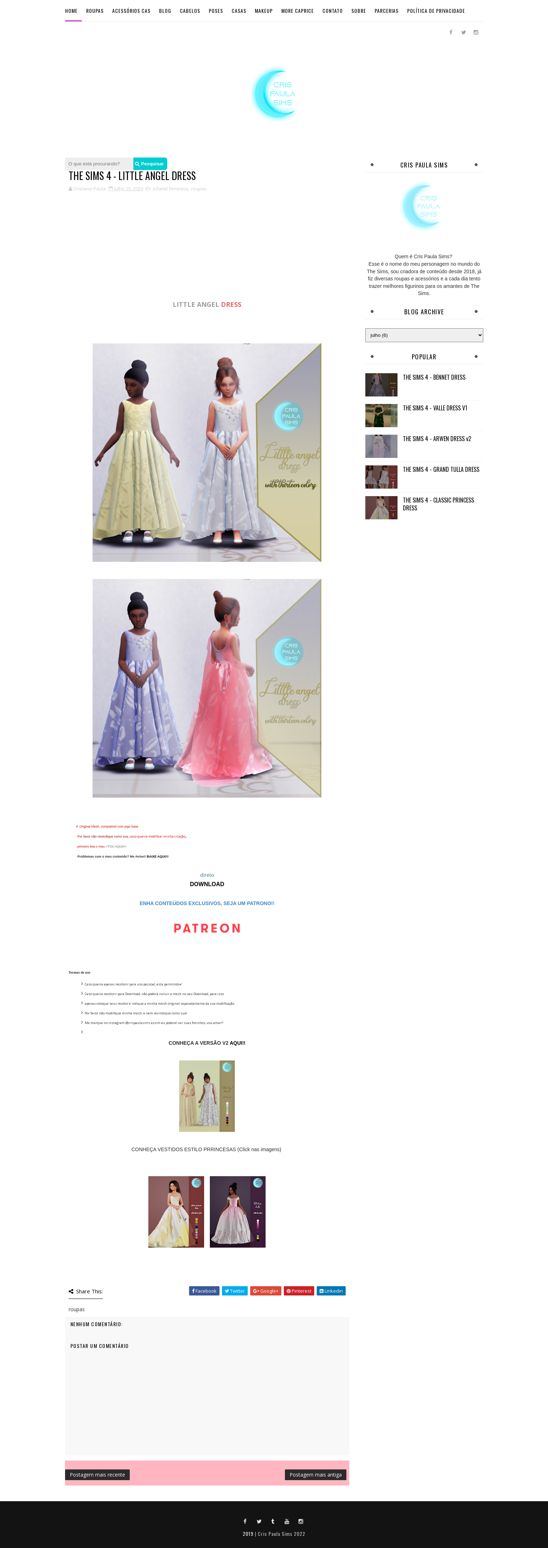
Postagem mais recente (97, 1474)
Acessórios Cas (131, 10)
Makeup (264, 10)
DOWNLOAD (207, 884)
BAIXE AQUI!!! (157, 856)
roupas (199, 188)
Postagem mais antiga (316, 1474)
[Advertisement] (207, 250)
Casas (239, 10)
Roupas (95, 10)
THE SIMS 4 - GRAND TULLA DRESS (441, 469)
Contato (332, 10)
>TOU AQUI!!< (116, 846)
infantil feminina (170, 188)
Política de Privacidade (436, 10)
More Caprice (297, 10)
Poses (216, 10)
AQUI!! (237, 1043)
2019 (248, 1533)
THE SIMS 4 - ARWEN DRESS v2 (437, 438)
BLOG (165, 10)
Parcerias (387, 10)
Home (71, 10)
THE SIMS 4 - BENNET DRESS (434, 377)
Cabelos (190, 10)
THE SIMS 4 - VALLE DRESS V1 (435, 408)
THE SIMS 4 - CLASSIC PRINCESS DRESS (438, 504)
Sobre (358, 10)
